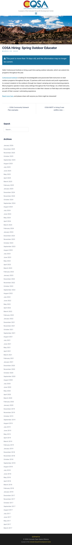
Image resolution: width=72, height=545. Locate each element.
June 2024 (7, 214)
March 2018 (8, 485)
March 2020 (8, 398)
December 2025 (9, 149)
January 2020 (8, 405)
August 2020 (8, 380)
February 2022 (9, 315)
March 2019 (8, 441)
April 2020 (7, 394)
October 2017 (8, 503)
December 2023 (9, 236)
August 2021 (8, 337)
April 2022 (7, 308)
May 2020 (7, 391)
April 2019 (7, 438)
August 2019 (8, 423)
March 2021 (8, 355)
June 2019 (7, 430)
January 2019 (8, 449)
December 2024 (9, 192)
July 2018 (7, 470)
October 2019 (8, 416)
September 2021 (9, 333)
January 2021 (8, 362)
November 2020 (9, 369)
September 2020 (9, 376)
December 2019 (9, 409)
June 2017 (7, 517)
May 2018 (7, 477)
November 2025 (9, 153)
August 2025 (8, 163)
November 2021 (9, 326)
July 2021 (7, 340)
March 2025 (8, 182)
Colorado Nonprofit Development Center (40, 542)
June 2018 (7, 474)
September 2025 (9, 160)
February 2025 (9, 185)
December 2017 (9, 495)
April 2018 (7, 481)
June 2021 (7, 344)
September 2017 (9, 506)
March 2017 (8, 528)
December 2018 (9, 452)
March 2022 (8, 311)
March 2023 (8, 268)
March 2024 (8, 225)
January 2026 (8, 145)
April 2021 (7, 351)
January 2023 (8, 275)
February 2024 (9, 228)
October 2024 (8, 200)
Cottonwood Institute (9, 78)
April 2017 (7, 524)
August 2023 (8, 250)
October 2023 (8, 243)
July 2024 (7, 210)
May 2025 (7, 174)
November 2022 (9, 283)
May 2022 (7, 304)
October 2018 (8, 459)
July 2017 (7, 513)
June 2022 (7, 301)
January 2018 (8, 492)
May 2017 (7, 521)
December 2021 (9, 322)
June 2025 (7, 171)
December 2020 (9, 365)
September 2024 (9, 203)
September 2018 (9, 463)
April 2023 (7, 264)
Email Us (36, 537)
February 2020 (9, 402)
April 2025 (7, 178)
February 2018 (9, 488)
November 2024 (9, 196)
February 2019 (9, 445)
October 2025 (8, 156)
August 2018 (8, 467)
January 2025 (8, 189)
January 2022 (8, 319)
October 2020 (8, 373)
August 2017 (8, 510)
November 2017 (9, 499)
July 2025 (7, 167)
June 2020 (7, 387)
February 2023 (9, 272)
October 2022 (8, 286)
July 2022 (7, 297)
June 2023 (7, 257)
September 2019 (9, 420)
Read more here (7, 96)
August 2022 (8, 293)
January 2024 (8, 232)
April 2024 (7, 221)
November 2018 (9, 456)
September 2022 (9, 290)
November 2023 (9, 239)
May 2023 (7, 261)
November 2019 (9, 412)
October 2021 (8, 329)
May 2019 (7, 434)
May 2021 (7, 348)
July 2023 (7, 254)
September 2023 (9, 246)
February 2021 (9, 358)
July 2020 (7, 384)
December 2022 (9, 279)
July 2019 (7, 427)
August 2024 (8, 207)
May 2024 (7, 218)
